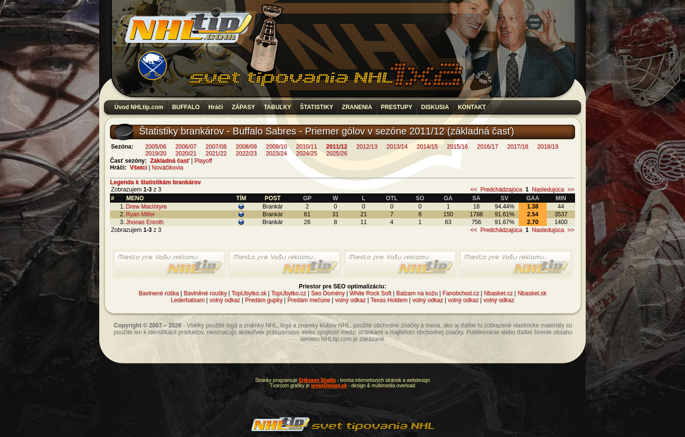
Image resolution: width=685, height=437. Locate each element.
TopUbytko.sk (249, 293)
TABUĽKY (277, 107)
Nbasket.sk (532, 293)
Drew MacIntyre (146, 206)
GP (307, 198)
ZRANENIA (357, 107)
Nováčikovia (167, 167)
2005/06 (155, 146)
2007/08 (215, 146)
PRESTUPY (397, 107)
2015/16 (457, 146)
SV (504, 198)
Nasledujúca (548, 189)
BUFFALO (186, 107)
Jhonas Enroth (144, 222)
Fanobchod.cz (460, 293)
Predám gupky (263, 300)
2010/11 (306, 146)
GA (448, 198)
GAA (533, 198)
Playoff (203, 160)
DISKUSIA (435, 107)
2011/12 (336, 146)
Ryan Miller (140, 214)
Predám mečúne (309, 300)
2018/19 (547, 146)
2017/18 (517, 146)
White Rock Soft (370, 293)
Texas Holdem (388, 300)
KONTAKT (472, 107)
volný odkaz (224, 300)
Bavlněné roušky (205, 293)
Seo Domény (327, 293)
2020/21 (185, 153)
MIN (561, 198)
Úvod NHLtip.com (138, 107)
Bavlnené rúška (159, 293)
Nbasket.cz (498, 293)
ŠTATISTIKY (316, 107)
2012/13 (366, 146)
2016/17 (487, 146)
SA (476, 198)
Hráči (215, 107)
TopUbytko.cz (288, 293)
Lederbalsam (187, 300)
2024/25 (306, 153)
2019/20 (155, 153)
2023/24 (276, 153)
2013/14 (396, 146)
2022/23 (245, 153)
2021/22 (215, 153)
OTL (391, 198)
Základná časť (169, 160)
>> (570, 189)
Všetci (138, 167)
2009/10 (276, 146)
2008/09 (245, 146)
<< (473, 189)
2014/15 (426, 146)
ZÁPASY (243, 107)
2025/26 (336, 153)
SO (420, 198)
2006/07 (185, 146)
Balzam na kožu (416, 293)
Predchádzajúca (501, 189)
